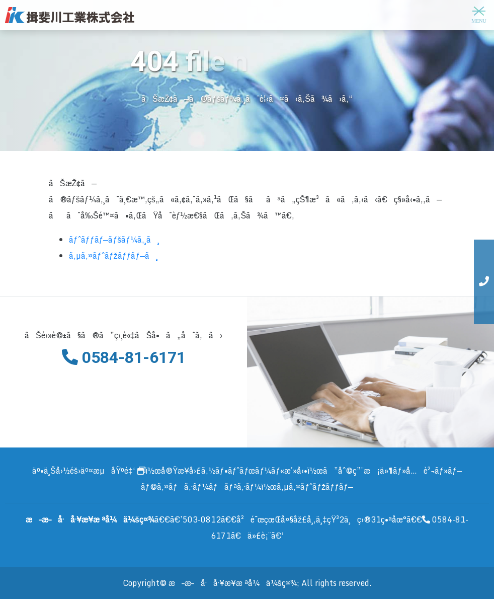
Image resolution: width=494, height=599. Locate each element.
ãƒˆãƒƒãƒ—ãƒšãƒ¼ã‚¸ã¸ (114, 239)
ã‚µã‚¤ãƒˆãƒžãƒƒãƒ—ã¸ (113, 255)
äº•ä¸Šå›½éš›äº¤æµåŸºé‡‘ (88, 470)
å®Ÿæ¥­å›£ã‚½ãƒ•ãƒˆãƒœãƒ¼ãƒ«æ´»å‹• (234, 470)
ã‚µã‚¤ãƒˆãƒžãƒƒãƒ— (315, 486)
